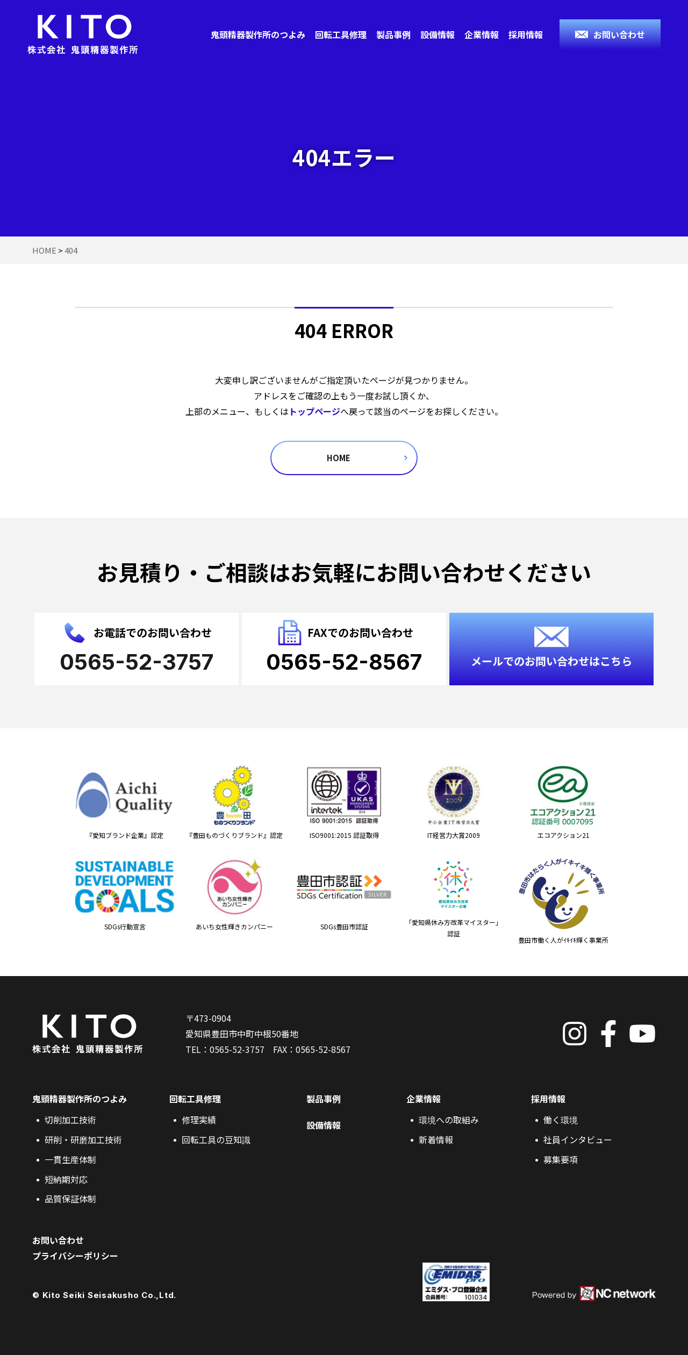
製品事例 (393, 34)
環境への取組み (449, 1119)
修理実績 (199, 1119)
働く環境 (560, 1119)
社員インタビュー (577, 1139)
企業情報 (481, 34)
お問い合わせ (58, 1240)
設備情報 (437, 34)
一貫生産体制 (70, 1159)
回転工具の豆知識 (216, 1139)
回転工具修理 (341, 34)
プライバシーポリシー (75, 1255)
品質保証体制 (70, 1198)
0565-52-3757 (237, 1049)
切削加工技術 (70, 1119)
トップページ (314, 411)
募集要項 (560, 1159)
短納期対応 (66, 1179)
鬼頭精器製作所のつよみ (258, 34)
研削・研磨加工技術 (83, 1139)
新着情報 (436, 1139)
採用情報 (525, 34)
